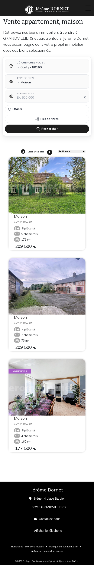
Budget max (25, 93)
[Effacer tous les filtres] (47, 109)
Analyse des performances (47, 551)
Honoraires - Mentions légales (27, 546)
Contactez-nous (49, 519)
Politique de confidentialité (63, 546)
